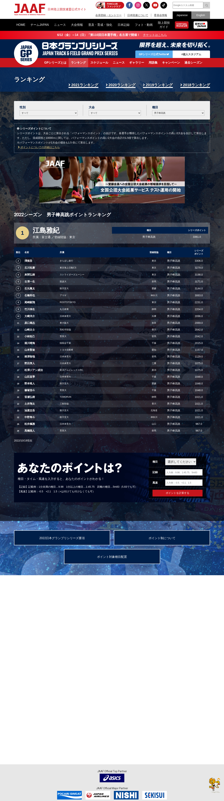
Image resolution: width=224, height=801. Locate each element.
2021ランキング (84, 85)
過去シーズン (193, 62)
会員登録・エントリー (108, 15)
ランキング (78, 62)
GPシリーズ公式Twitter (154, 54)
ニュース (119, 62)
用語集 (153, 62)
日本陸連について (137, 15)
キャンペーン (171, 62)
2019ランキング (159, 85)
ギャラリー (136, 62)
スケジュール (99, 62)
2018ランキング (196, 85)
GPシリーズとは (55, 62)
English (200, 15)
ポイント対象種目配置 (112, 556)
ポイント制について (162, 538)
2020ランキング (122, 85)
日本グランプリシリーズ (26, 53)
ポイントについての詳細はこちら (39, 147)
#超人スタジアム (191, 54)
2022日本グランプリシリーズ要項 (62, 538)
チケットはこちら (155, 34)
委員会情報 (160, 15)
